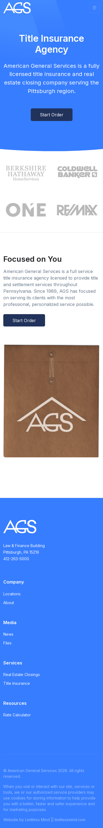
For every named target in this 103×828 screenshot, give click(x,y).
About (8, 602)
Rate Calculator (17, 714)
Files (7, 643)
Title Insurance (16, 683)
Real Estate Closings (21, 674)
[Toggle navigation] (94, 7)
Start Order (51, 114)
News (8, 634)
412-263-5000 (16, 558)
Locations (12, 594)
